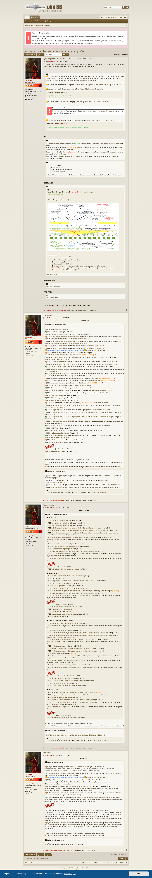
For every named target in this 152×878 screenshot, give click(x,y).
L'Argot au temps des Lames (61, 609)
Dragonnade (54, 329)
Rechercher (30, 21)
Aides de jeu (48, 505)
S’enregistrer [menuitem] (125, 17)
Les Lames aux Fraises (58, 451)
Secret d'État (55, 366)
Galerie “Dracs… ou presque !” (61, 686)
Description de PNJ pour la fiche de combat (65, 546)
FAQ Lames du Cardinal (59, 523)
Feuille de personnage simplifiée (62, 549)
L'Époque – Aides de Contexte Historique (64, 588)
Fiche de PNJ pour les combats (61, 544)
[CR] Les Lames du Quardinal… (62, 554)
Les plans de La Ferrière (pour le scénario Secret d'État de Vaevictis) (73, 581)
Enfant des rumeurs (57, 440)
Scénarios (47, 315)
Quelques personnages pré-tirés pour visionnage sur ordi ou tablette (73, 648)
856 (33, 89)
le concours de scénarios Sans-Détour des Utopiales (61, 355)
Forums (35, 17)
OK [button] (138, 874)
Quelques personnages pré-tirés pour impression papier (94, 797)
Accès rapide (27, 17)
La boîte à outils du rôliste (81, 385)
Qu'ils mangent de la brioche (60, 357)
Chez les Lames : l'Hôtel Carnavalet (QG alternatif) (68, 576)
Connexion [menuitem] (121, 17)
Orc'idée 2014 (93, 378)
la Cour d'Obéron (61, 359)
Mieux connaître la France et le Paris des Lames (67, 606)
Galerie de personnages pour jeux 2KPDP (65, 665)
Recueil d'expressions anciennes (62, 583)
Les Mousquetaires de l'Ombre (77, 339)
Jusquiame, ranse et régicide (60, 369)
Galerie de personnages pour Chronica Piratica (66, 667)
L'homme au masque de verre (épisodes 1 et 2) (66, 334)
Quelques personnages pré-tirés (62, 646)
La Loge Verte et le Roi (58, 410)
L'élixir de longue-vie (57, 395)
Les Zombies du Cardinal (58, 400)
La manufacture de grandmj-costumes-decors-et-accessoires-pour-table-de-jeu (76, 591)
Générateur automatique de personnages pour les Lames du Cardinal (73, 537)
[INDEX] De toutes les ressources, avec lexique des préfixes (55, 51)
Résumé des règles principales (61, 520)
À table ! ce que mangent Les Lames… (64, 614)
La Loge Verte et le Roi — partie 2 (84, 405)
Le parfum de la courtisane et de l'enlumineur (65, 337)
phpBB (70, 868)
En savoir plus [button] (70, 874)
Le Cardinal (28, 80)
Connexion (40, 21)
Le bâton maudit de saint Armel (60, 362)
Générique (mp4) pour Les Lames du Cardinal (66, 692)
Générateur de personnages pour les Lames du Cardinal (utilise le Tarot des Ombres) (78, 530)
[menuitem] (102, 17)
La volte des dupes (57, 332)
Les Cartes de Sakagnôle (60, 558)
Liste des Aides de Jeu (53, 286)
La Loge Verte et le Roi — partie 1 (61, 405)
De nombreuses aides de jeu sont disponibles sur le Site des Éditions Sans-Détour (76, 735)
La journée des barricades (59, 346)
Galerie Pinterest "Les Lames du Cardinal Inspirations (68, 660)
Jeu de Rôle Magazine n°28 (54, 482)
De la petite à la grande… (59, 430)
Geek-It (78, 440)
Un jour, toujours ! (108, 120)
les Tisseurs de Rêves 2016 (54, 407)
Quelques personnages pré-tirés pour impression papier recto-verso (73, 651)
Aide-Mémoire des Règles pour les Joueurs (65, 569)
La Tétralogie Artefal (57, 425)
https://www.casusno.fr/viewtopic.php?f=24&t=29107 (104, 85)
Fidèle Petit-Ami (56, 428)
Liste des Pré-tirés (52, 298)
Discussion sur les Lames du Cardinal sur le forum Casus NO (71, 551)
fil (67, 329)
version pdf (51, 478)
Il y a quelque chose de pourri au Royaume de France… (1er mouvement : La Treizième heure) (81, 412)
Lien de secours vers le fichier (95, 350)
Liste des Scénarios (52, 274)
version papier (107, 476)
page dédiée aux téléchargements (105, 111)
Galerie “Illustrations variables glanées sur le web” (67, 681)
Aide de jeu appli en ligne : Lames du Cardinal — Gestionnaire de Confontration (77, 528)
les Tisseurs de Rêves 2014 (93, 346)
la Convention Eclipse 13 (107, 362)
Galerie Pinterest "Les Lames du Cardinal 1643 (66, 656)
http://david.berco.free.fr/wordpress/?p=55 (98, 102)
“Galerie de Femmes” (58, 683)
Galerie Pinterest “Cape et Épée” (62, 678)
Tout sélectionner (59, 92)
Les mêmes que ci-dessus (57, 773)
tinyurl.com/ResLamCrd (95, 89)
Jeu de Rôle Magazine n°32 (108, 485)
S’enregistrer (50, 21)
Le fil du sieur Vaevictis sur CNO (61, 421)
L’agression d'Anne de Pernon (60, 385)
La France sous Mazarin (59, 616)
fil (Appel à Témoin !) (102, 403)
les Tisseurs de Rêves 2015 (100, 390)
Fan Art (54, 611)
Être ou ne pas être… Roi (59, 390)
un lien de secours (101, 492)
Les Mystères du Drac (57, 487)
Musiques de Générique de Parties (63, 718)
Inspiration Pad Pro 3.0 (54, 539)
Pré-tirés (47, 753)
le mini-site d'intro (57, 111)
